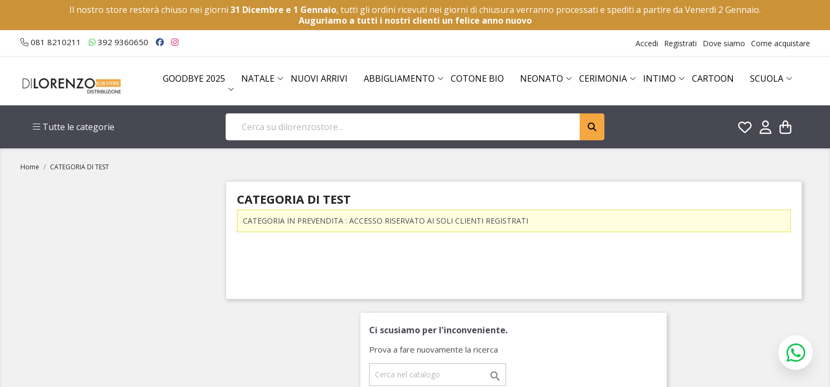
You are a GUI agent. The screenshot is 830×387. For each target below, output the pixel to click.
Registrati (680, 43)
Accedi (647, 43)
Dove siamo (724, 43)
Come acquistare (780, 43)
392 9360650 (118, 42)
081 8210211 (50, 42)
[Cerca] (437, 374)
